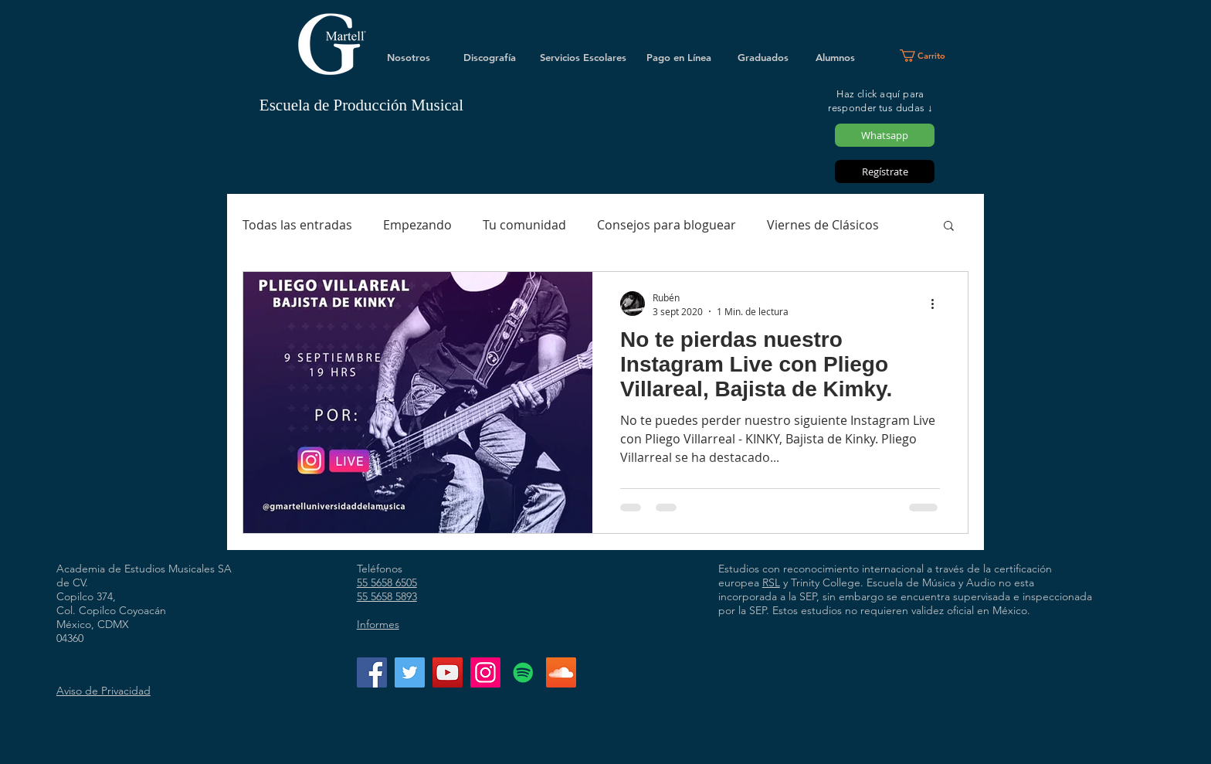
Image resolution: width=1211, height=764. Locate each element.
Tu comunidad (524, 224)
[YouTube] (447, 672)
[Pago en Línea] (679, 57)
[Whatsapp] (885, 135)
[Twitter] (410, 672)
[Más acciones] (937, 303)
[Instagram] (485, 672)
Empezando (417, 224)
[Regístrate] (885, 171)
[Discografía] (489, 57)
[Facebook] (372, 672)
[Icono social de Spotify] (523, 672)
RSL (771, 582)
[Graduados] (763, 57)
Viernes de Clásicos (823, 224)
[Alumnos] (835, 57)
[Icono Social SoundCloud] (561, 672)
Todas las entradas (297, 224)
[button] (929, 55)
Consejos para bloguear (666, 224)
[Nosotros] (409, 57)
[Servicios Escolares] (583, 57)
